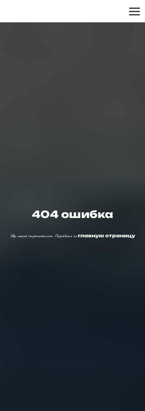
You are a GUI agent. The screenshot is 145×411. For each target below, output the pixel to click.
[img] (35, 11)
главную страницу (106, 235)
